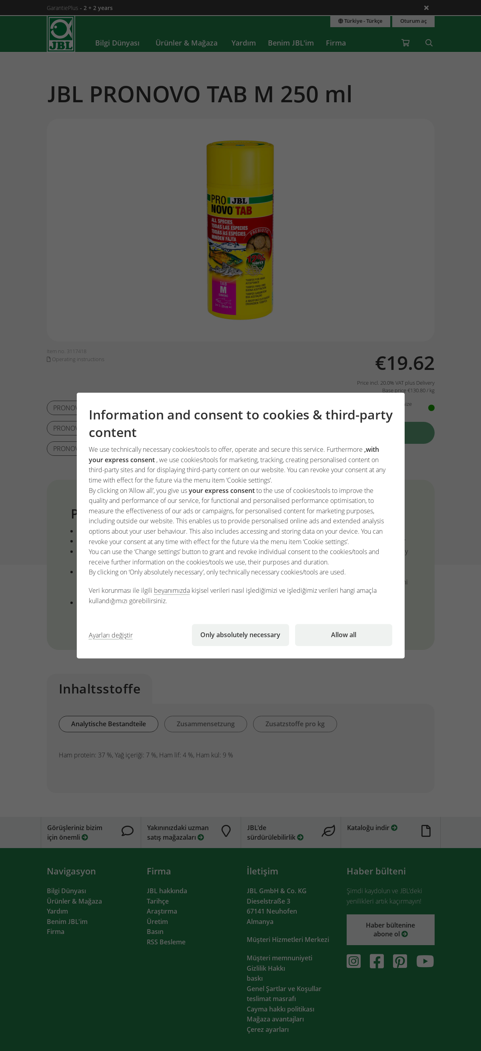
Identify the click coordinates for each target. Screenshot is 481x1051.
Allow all (343, 634)
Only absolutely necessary (240, 634)
